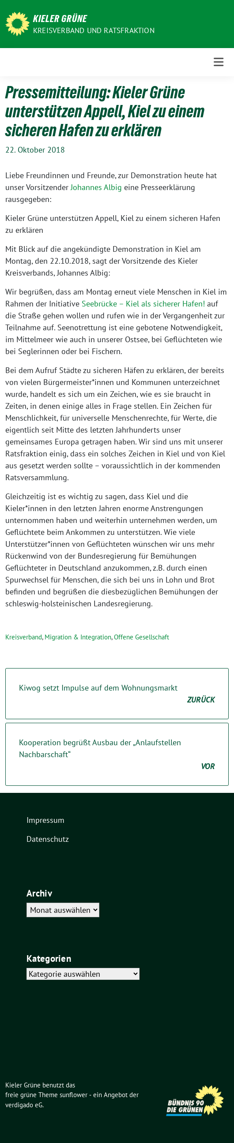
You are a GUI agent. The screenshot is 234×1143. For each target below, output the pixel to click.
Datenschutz (47, 839)
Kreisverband (23, 637)
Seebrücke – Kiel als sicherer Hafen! (143, 304)
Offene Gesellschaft (141, 637)
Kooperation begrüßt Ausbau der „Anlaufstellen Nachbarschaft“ (117, 754)
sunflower (73, 1095)
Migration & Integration (78, 637)
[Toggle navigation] (218, 62)
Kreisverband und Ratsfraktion (94, 30)
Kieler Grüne (60, 18)
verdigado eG (23, 1105)
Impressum (45, 820)
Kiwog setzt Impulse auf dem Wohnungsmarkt (117, 694)
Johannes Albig (96, 187)
